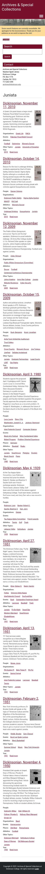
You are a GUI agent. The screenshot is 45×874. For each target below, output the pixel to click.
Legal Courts (35, 359)
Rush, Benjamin (16, 332)
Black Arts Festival (11, 436)
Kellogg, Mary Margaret (28, 814)
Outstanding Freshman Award (27, 600)
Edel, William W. (24, 811)
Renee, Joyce (15, 663)
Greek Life (19, 134)
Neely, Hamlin (29, 586)
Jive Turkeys (35, 349)
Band (18, 821)
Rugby (22, 446)
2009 (6, 288)
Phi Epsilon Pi (9, 670)
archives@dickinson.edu (12, 84)
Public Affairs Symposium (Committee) (18, 263)
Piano (18, 456)
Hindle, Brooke (16, 734)
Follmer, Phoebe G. (11, 814)
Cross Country (9, 349)
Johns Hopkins (9, 279)
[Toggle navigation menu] (41, 16)
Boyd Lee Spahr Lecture (19, 737)
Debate (18, 512)
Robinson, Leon (9, 506)
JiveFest (7, 353)
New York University (31, 747)
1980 (6, 461)
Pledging (26, 453)
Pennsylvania (24, 828)
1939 (6, 534)
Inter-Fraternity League (12, 680)
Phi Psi (30, 670)
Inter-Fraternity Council (12, 429)
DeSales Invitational (19, 353)
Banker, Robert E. (24, 506)
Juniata (17, 147)
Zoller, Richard (16, 256)
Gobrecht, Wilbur (10, 811)
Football (7, 144)
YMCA (27, 134)
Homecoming (15, 824)
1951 (6, 621)
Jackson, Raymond (32, 423)
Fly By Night (16, 610)
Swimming (16, 144)
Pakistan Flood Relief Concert (21, 137)
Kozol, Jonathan (30, 332)
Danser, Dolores (16, 191)
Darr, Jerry (23, 509)
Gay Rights (14, 363)
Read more (14, 152)
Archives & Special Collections (17, 7)
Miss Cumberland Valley (29, 436)
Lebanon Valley (9, 529)
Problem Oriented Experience (28, 439)
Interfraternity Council (12, 596)
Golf (20, 522)
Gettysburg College (27, 838)
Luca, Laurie (8, 419)
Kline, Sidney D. (16, 586)
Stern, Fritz (19, 419)
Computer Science (30, 429)
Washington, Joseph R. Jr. (13, 423)
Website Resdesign (11, 283)
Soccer (6, 269)
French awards (32, 519)
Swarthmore (16, 453)
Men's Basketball (18, 741)
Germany (13, 443)
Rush (12, 600)
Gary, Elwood (28, 734)
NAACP (6, 201)
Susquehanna (25, 211)
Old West (13, 828)
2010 (6, 152)
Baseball (15, 446)
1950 (6, 850)
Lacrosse (15, 603)
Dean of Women (10, 841)
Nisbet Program (10, 439)
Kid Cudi (15, 201)
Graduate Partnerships (20, 359)
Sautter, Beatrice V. (11, 509)
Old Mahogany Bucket (26, 841)
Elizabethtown (9, 616)
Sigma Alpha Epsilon (31, 198)
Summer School (10, 747)
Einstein (34, 453)
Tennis (14, 522)
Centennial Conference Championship (18, 273)
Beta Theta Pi (21, 670)
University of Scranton (30, 147)
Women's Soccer (28, 144)
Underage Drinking (11, 211)
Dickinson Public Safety (12, 198)
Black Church (9, 456)
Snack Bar (26, 610)
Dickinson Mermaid (11, 838)
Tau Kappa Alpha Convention (14, 519)
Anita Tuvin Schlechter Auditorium (16, 339)
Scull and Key (27, 596)
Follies (6, 593)
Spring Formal (15, 673)
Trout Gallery (8, 342)
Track (26, 522)
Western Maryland (11, 613)
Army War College (23, 279)
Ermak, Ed (7, 818)
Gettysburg (21, 529)
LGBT (6, 363)
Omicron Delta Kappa (19, 593)
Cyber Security (25, 283)
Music (20, 747)
